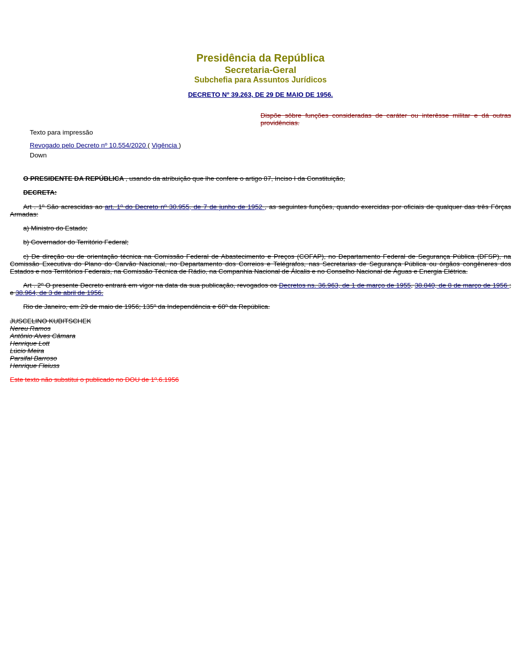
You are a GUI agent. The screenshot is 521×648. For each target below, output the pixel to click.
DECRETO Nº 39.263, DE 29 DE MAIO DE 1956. (260, 94)
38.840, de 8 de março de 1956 (462, 285)
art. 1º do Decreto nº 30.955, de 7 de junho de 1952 (184, 207)
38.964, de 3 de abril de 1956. (59, 292)
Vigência (165, 145)
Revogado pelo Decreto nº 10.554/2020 (89, 145)
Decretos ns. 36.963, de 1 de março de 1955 (345, 285)
